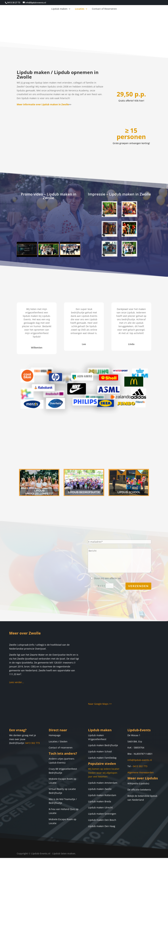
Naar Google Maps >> (100, 703)
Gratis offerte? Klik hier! (131, 100)
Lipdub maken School (100, 751)
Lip (89, 735)
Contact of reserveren (61, 747)
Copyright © (24, 853)
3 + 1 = (124, 586)
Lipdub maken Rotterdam (102, 795)
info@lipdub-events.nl (139, 760)
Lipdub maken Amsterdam (102, 782)
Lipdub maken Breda (99, 801)
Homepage (55, 735)
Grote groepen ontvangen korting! (131, 143)
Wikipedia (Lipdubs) (138, 783)
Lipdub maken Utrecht (100, 807)
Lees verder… (16, 682)
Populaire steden (102, 763)
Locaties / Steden (58, 741)
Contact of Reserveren (104, 9)
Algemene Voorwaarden (140, 772)
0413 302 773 (32, 743)
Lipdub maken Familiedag (102, 757)
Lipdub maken (59, 9)
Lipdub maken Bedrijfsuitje (103, 745)
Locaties (79, 9)
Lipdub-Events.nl (40, 853)
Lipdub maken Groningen (102, 813)
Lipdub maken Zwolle (100, 789)
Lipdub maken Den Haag (101, 826)
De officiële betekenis (139, 789)
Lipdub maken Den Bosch (102, 819)
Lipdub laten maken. (64, 853)
